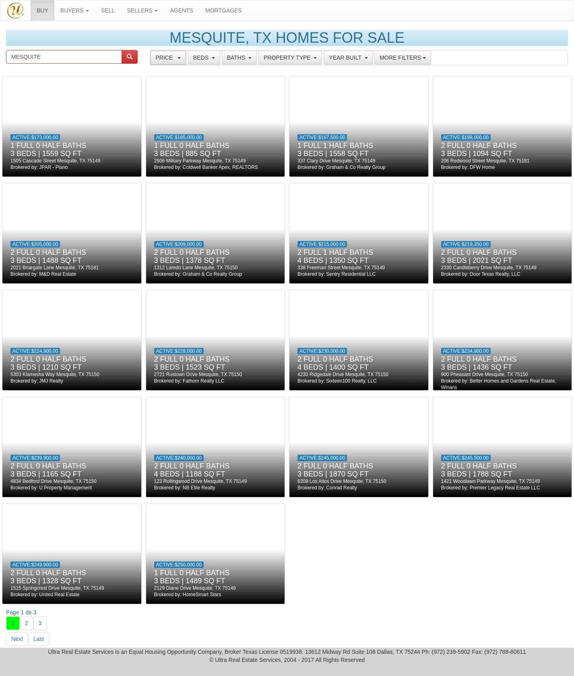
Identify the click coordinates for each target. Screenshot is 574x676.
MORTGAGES (223, 10)
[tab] (168, 57)
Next (17, 639)
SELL (108, 10)
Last (38, 639)
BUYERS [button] (74, 10)
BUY (45, 10)
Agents (181, 10)
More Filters (402, 57)
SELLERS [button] (142, 10)
